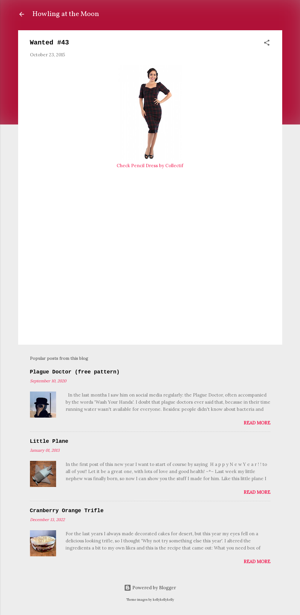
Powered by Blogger (150, 587)
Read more (257, 423)
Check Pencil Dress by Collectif (150, 165)
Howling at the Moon (65, 14)
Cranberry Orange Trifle (67, 511)
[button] (266, 43)
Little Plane (49, 441)
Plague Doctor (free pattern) (75, 372)
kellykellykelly (163, 600)
